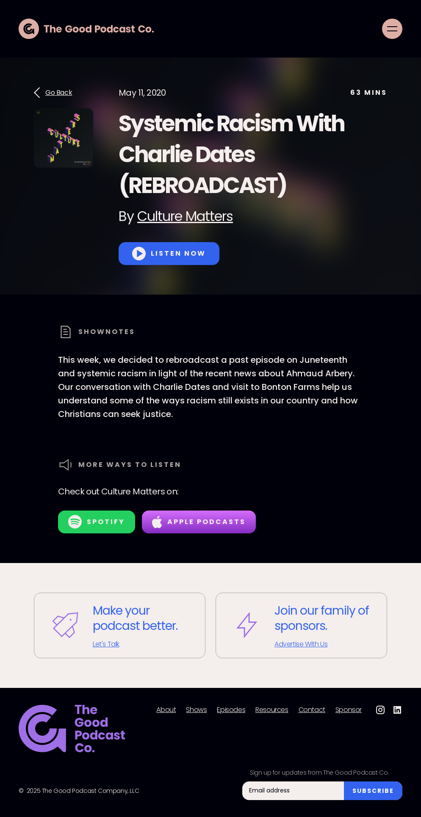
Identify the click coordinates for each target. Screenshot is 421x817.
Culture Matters (185, 216)
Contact (312, 710)
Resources (271, 710)
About (166, 710)
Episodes (231, 710)
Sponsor (348, 710)
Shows (196, 710)
